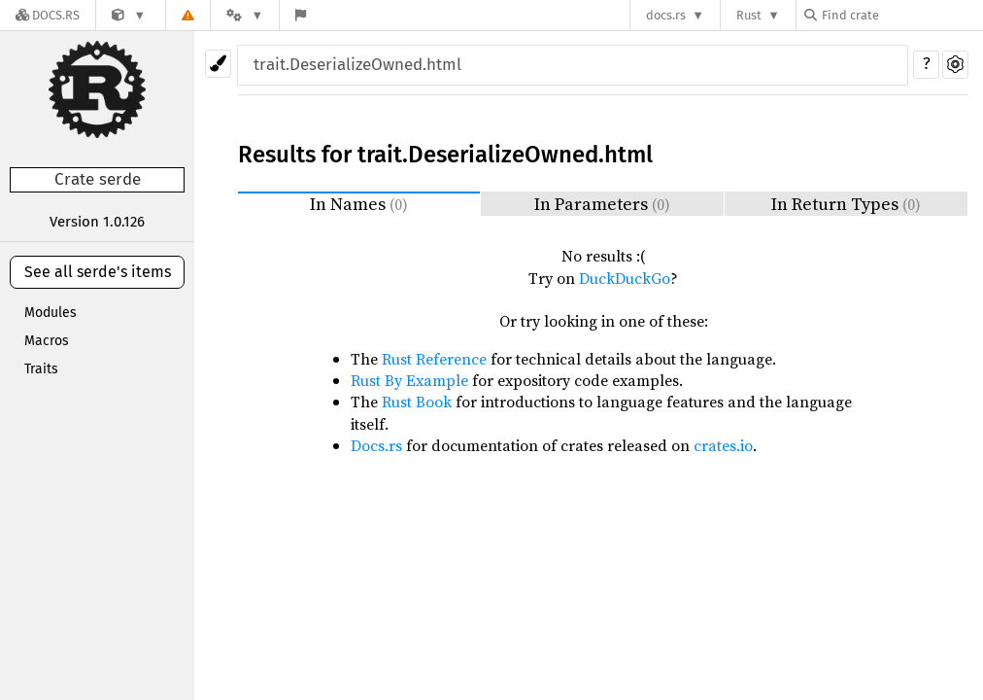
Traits (41, 369)
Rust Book (417, 401)
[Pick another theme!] (218, 64)
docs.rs (666, 15)
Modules (50, 312)
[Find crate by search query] (901, 15)
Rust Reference (434, 358)
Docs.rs (376, 445)
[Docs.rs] (47, 15)
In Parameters (602, 204)
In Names (359, 204)
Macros (46, 340)
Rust (749, 15)
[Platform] (245, 15)
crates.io (723, 445)
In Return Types (846, 204)
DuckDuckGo (624, 278)
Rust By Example (409, 380)
